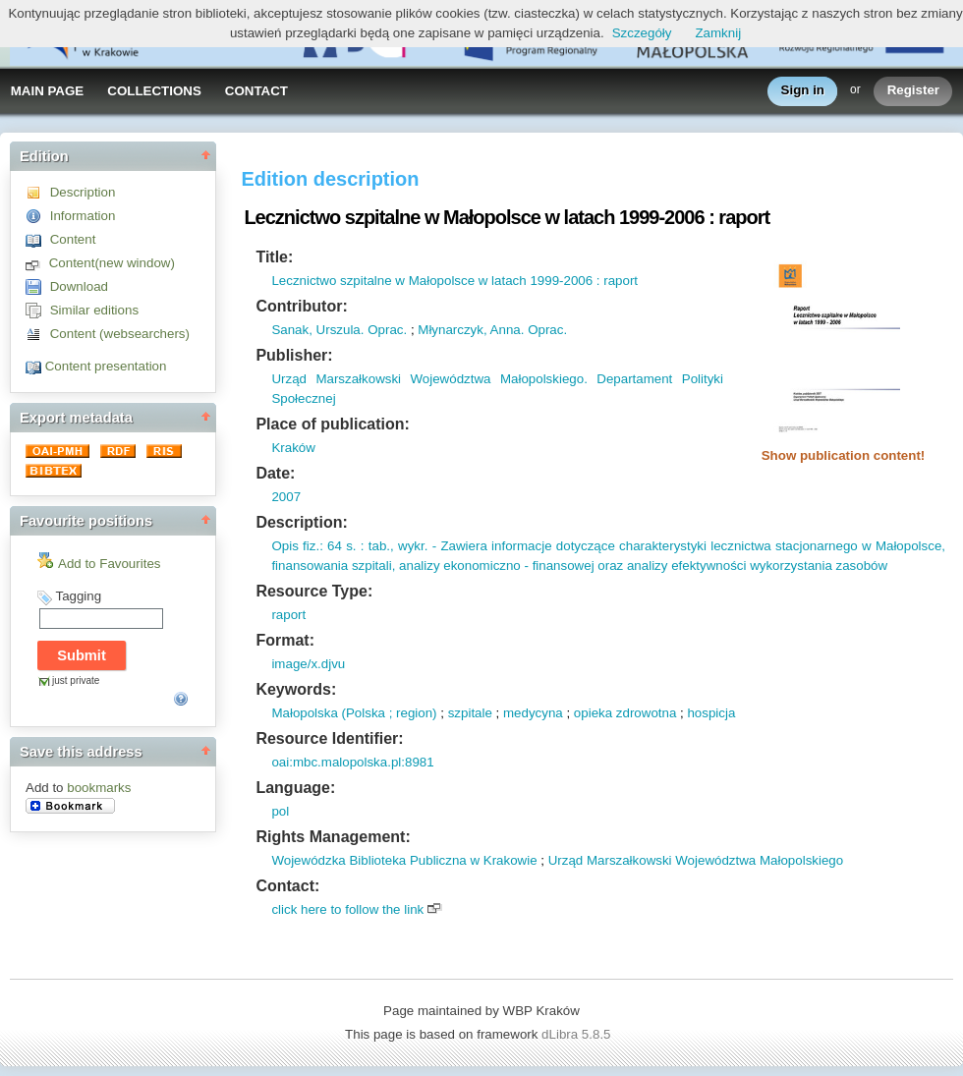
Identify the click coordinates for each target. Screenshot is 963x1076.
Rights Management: (332, 836)
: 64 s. (337, 545)
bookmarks (99, 787)
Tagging (78, 596)
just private (75, 680)
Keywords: (295, 689)
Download (79, 286)
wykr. (411, 545)
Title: (274, 257)
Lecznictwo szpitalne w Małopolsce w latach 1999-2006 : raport (454, 280)
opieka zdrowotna (625, 713)
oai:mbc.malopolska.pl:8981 (352, 762)
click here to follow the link (347, 909)
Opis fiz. (295, 545)
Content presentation (106, 366)
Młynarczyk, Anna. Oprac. (492, 329)
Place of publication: (332, 424)
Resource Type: (313, 591)
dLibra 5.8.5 (577, 1034)
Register (913, 91)
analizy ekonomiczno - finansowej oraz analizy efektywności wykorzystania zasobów (641, 565)
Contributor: (301, 306)
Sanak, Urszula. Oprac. (339, 329)
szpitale (470, 713)
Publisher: (293, 355)
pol (280, 811)
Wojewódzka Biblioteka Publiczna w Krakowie (404, 860)
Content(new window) (112, 262)
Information (83, 215)
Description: (301, 522)
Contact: (287, 886)
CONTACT (256, 91)
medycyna (533, 713)
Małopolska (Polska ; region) (353, 713)
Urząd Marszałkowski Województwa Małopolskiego (696, 860)
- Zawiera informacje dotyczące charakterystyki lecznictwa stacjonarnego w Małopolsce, (686, 545)
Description (83, 192)
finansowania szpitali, (333, 565)
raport (288, 614)
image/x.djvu (308, 663)
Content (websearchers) (120, 333)
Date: (275, 473)
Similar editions (94, 310)
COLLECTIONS (154, 91)
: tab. (373, 545)
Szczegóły (642, 33)
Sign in (802, 91)
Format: (284, 640)
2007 (286, 496)
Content (73, 239)
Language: (295, 787)
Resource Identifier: (329, 738)
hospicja (711, 713)
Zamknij (718, 33)
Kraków (292, 447)
